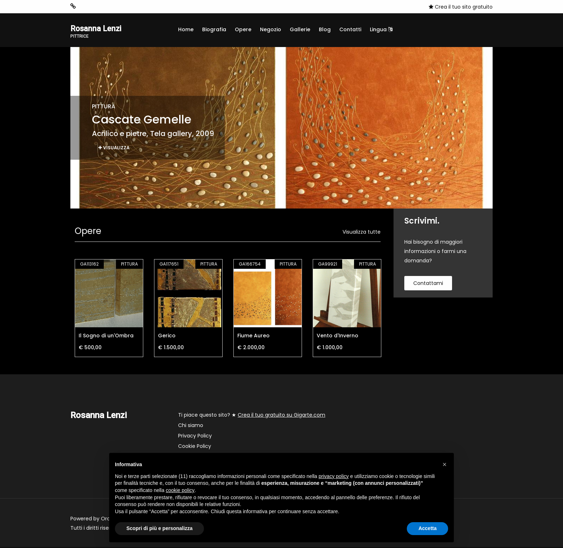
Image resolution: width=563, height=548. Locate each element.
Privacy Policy (195, 436)
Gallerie (300, 29)
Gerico (167, 336)
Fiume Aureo (253, 336)
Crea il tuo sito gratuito (461, 6)
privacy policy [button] (333, 476)
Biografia (214, 29)
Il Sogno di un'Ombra (106, 336)
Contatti (350, 29)
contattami (428, 284)
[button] (444, 464)
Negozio (270, 29)
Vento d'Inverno (337, 336)
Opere (243, 29)
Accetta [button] (427, 528)
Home (186, 29)
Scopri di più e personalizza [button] (159, 528)
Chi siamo (190, 426)
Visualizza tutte (362, 232)
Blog (325, 29)
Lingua (381, 29)
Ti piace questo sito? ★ (251, 416)
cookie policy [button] (180, 490)
